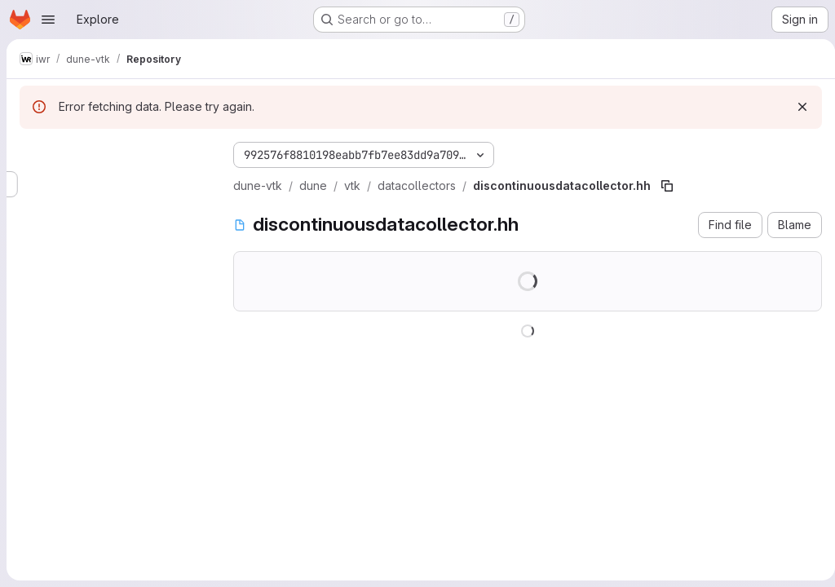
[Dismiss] (796, 107)
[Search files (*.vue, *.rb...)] (113, 184)
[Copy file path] (667, 186)
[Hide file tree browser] (33, 152)
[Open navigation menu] (48, 20)
